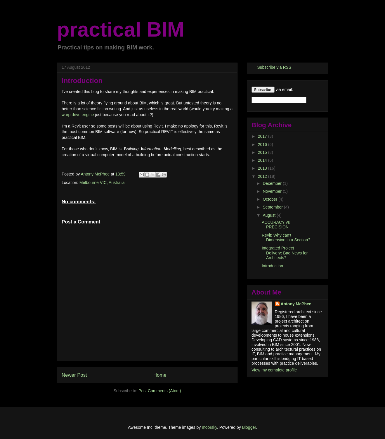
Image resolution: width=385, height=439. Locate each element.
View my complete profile (274, 370)
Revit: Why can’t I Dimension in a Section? (286, 237)
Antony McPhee (296, 304)
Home (160, 375)
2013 (263, 168)
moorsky (209, 427)
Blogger (249, 427)
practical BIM (120, 29)
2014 (263, 160)
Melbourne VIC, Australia (102, 182)
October (270, 199)
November (272, 191)
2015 (263, 152)
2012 (263, 176)
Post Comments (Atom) (159, 390)
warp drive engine (78, 114)
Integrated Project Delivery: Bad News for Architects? (285, 253)
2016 (263, 144)
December (272, 183)
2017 (263, 136)
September (273, 207)
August (269, 215)
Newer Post (74, 375)
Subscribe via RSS (274, 67)
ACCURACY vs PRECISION (276, 225)
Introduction (272, 266)
